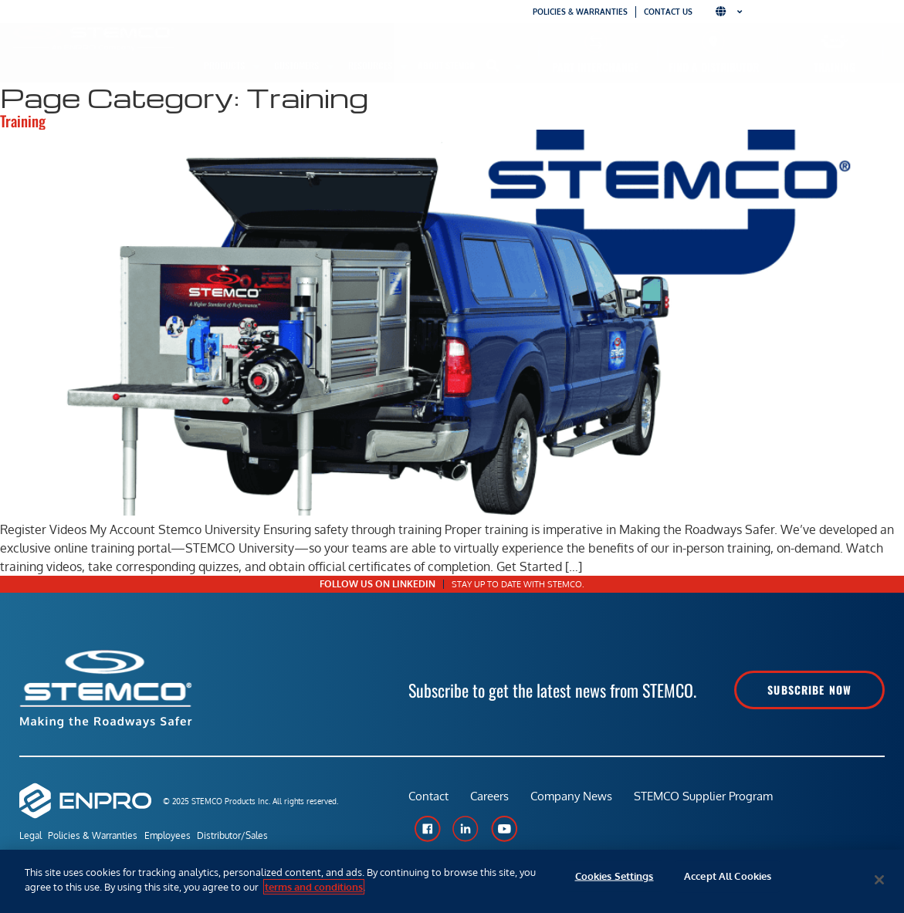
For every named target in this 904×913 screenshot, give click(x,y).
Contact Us (668, 11)
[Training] (834, 41)
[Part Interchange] (595, 41)
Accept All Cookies (727, 880)
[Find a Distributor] (713, 41)
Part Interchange (595, 67)
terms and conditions (314, 887)
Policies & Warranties (580, 11)
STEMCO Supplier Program (707, 800)
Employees (185, 836)
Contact (428, 800)
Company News (574, 800)
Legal (30, 836)
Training (834, 67)
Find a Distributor (714, 67)
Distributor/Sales (259, 836)
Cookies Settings (614, 880)
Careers (491, 800)
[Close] (879, 880)
